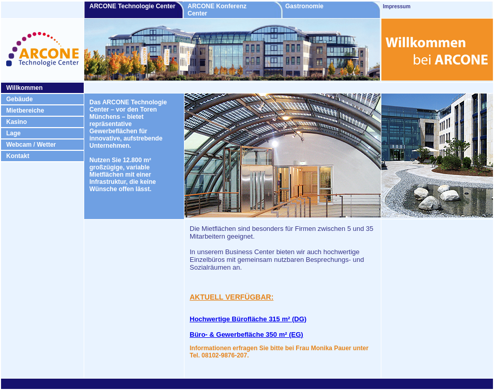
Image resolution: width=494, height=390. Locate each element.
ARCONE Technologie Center (135, 6)
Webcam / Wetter (31, 144)
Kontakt (17, 156)
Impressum (396, 6)
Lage (13, 133)
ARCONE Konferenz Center (217, 10)
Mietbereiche (25, 110)
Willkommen (24, 87)
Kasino (16, 122)
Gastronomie (321, 6)
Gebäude (19, 99)
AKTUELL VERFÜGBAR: (231, 297)
